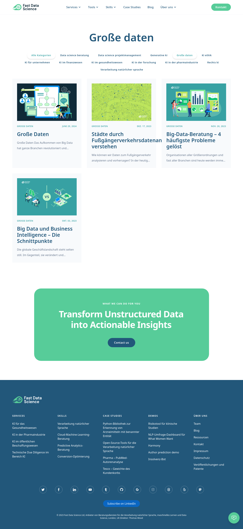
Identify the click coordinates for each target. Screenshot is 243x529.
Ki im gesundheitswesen (107, 62)
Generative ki (159, 55)
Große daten (185, 55)
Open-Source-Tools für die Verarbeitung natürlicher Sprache (119, 447)
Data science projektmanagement (119, 55)
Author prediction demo (163, 452)
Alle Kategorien (41, 55)
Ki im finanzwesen (70, 62)
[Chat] (234, 518)
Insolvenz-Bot (157, 459)
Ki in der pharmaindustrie (181, 62)
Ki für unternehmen (37, 62)
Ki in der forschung (144, 62)
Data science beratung (74, 55)
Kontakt (221, 7)
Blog (151, 7)
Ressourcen (201, 437)
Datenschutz (202, 458)
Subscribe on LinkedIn (121, 503)
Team (197, 424)
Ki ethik (207, 55)
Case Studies (132, 7)
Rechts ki (213, 62)
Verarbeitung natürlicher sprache (122, 69)
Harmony (154, 445)
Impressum (201, 451)
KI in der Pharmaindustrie (28, 434)
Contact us (121, 342)
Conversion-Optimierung (73, 456)
